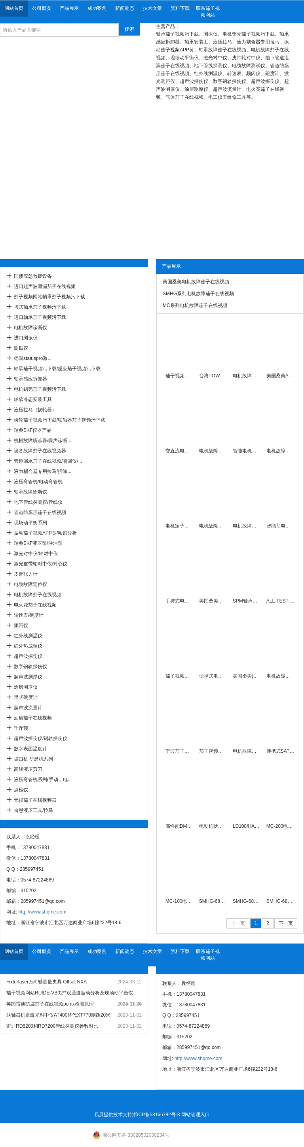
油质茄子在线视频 (33, 718)
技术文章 (152, 8)
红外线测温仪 (28, 635)
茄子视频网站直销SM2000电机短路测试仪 (179, 676)
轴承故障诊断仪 (30, 492)
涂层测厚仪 (26, 687)
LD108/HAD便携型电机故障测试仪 (247, 826)
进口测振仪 (26, 338)
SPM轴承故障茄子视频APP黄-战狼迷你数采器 (247, 601)
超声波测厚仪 (28, 677)
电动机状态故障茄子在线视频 (213, 826)
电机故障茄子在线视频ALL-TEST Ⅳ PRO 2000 (247, 376)
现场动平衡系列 (30, 522)
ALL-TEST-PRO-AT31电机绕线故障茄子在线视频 (280, 601)
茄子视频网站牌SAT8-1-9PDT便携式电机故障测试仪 (213, 751)
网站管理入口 (195, 1114)
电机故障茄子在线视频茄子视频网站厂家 (280, 676)
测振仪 (21, 348)
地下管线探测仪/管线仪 (38, 502)
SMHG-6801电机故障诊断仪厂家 (247, 901)
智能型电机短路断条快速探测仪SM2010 (280, 526)
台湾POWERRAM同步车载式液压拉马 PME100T (213, 376)
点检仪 (21, 790)
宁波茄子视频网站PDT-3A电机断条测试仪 (179, 751)
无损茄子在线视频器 (35, 800)
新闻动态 (124, 8)
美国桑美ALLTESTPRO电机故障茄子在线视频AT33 (280, 376)
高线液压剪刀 (28, 769)
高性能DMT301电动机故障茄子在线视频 (179, 826)
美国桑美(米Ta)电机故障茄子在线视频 (247, 676)
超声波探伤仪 (28, 656)
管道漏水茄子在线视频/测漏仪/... (48, 461)
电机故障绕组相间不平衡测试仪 (280, 451)
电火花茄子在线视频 (35, 605)
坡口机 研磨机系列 (33, 759)
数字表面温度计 (30, 748)
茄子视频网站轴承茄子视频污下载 (49, 296)
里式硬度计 (26, 697)
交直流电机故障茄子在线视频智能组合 (179, 451)
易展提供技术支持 (113, 1114)
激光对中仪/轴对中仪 (36, 553)
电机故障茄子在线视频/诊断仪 (213, 451)
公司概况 (41, 8)
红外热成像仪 (28, 646)
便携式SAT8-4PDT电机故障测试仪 (280, 751)
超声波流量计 (28, 707)
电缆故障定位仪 (30, 584)
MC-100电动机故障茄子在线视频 (179, 901)
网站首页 (13, 8)
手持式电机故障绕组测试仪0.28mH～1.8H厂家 (179, 601)
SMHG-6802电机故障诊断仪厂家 (280, 901)
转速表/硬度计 (29, 615)
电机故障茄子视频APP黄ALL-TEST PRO (247, 526)
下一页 (286, 923)
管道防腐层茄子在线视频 (40, 512)
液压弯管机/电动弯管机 (38, 481)
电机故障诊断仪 (30, 327)
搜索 (129, 29)
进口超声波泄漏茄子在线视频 (45, 286)
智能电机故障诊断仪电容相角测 (247, 451)
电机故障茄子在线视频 (37, 594)
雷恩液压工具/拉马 (33, 810)
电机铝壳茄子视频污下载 (40, 389)
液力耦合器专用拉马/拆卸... (42, 471)
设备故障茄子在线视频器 (40, 451)
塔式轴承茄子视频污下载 (40, 307)
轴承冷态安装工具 (33, 399)
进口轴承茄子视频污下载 (40, 317)
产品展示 (69, 8)
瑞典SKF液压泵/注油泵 (38, 543)
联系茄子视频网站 (208, 12)
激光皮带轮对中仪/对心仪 (40, 564)
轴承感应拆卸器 (30, 379)
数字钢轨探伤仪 (30, 666)
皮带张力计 (26, 574)
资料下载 (180, 8)
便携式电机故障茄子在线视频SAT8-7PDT (213, 676)
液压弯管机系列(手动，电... (43, 779)
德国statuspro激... (32, 358)
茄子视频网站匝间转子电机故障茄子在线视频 (179, 376)
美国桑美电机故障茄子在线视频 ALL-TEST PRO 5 (213, 601)
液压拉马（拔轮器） (35, 409)
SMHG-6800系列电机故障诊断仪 (213, 901)
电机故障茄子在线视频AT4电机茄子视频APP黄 (213, 526)
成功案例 (96, 8)
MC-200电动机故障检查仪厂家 (280, 826)
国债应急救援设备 (33, 276)
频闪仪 (21, 625)
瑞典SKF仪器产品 (32, 430)
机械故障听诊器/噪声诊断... (42, 440)
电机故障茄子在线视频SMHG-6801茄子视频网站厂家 (247, 751)
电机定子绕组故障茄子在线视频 (179, 526)
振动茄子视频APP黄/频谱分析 (45, 533)
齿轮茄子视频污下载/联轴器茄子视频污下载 (59, 420)
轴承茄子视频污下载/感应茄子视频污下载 (57, 368)
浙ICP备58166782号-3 (156, 1114)
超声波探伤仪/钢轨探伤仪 (40, 738)
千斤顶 (21, 728)
